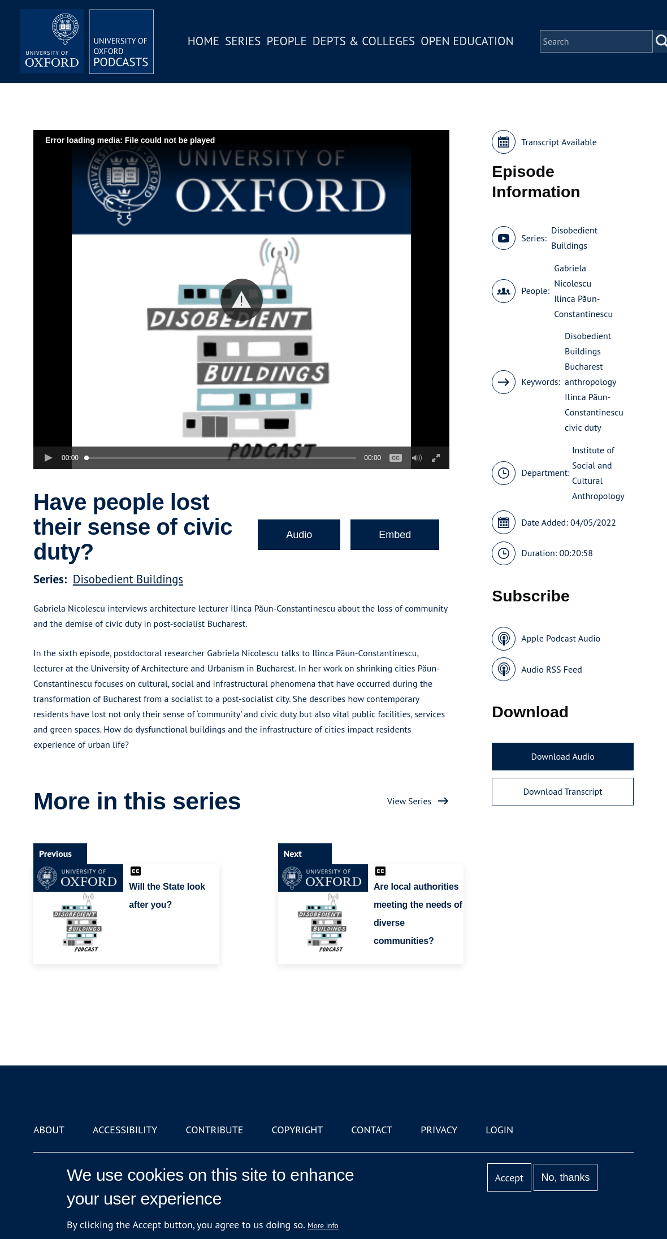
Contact (371, 1129)
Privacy (439, 1129)
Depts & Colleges (365, 41)
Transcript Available (559, 142)
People (287, 41)
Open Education (468, 41)
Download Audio (562, 756)
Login (499, 1129)
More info (323, 1225)
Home (204, 41)
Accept (509, 1177)
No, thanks (565, 1177)
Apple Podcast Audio (560, 638)
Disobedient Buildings (128, 579)
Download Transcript (563, 791)
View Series (409, 801)
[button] (241, 300)
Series (244, 41)
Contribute (214, 1129)
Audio (299, 534)
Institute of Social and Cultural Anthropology (598, 472)
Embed (395, 534)
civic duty (583, 427)
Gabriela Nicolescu (572, 275)
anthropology (590, 381)
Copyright (297, 1129)
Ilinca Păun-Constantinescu (583, 306)
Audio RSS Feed (551, 669)
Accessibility (125, 1129)
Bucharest (584, 366)
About (48, 1129)
